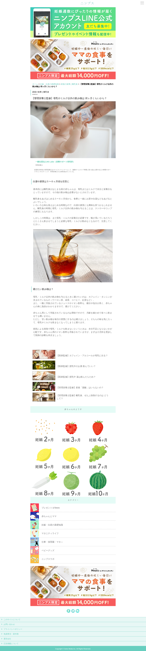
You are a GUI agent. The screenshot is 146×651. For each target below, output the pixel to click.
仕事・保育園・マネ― (52, 542)
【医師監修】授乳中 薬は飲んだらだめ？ (76, 377)
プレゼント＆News (51, 508)
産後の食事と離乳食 (69, 84)
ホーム (35, 84)
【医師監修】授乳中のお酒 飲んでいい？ (76, 366)
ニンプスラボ (48, 559)
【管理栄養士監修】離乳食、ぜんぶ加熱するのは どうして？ (82, 397)
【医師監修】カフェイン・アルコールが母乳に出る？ (82, 355)
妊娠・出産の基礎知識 (49, 84)
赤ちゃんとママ (49, 516)
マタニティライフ (50, 533)
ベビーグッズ (48, 550)
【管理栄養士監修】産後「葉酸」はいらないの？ (80, 387)
